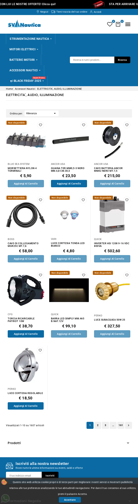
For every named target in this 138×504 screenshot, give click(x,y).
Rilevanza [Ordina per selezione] (41, 113)
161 (121, 425)
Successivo (128, 425)
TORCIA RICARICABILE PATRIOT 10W (21, 320)
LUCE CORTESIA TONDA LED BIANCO (68, 244)
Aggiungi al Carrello (26, 183)
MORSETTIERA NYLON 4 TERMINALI (22, 169)
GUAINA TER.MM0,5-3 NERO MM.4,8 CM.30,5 (68, 169)
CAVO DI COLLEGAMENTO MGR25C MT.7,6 (23, 244)
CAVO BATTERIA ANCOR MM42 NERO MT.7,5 (108, 169)
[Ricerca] (100, 60)
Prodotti (14, 443)
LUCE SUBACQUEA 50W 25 (109, 319)
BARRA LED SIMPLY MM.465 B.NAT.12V (67, 320)
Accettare (70, 499)
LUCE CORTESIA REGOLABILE (25, 393)
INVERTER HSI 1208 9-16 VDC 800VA (111, 244)
